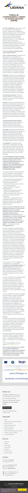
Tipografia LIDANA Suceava (15, 483)
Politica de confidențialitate (9, 411)
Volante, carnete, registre (10, 432)
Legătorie (6, 449)
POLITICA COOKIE (11, 491)
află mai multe (7, 407)
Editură (6, 443)
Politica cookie (6, 412)
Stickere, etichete (9, 427)
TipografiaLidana (8, 475)
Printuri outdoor (8, 453)
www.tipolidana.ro (12, 473)
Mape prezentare (8, 429)
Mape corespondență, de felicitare (13, 431)
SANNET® (14, 487)
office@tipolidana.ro (13, 472)
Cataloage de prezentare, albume (13, 421)
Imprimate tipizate (9, 434)
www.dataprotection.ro (13, 344)
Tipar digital (7, 445)
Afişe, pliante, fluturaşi (10, 425)
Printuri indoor (8, 451)
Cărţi (5, 419)
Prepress (6, 442)
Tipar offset (7, 447)
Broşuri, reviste (8, 423)
